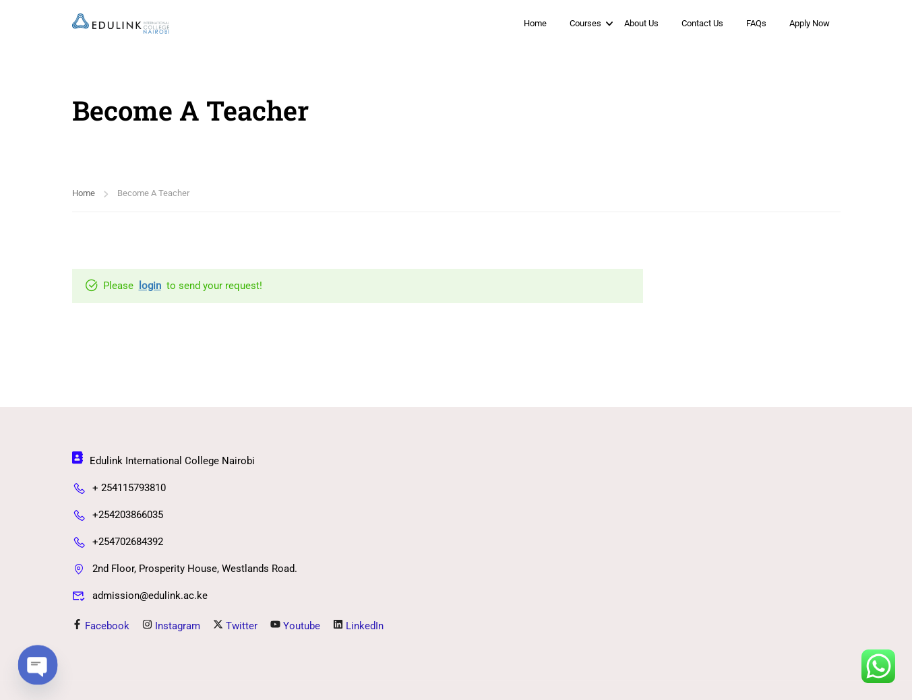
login (150, 287)
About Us (641, 23)
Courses (585, 23)
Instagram (171, 627)
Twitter (235, 627)
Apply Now (809, 23)
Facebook (100, 627)
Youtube (295, 627)
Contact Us (702, 23)
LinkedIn (358, 627)
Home (535, 23)
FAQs (756, 23)
